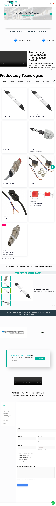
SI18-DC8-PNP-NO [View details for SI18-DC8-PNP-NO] (8, 252)
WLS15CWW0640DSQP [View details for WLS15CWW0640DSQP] (37, 116)
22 (10, 258)
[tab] (4, 81)
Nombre (20, 436)
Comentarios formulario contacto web (26, 466)
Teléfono (40, 445)
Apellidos (40, 436)
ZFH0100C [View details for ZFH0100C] (33, 149)
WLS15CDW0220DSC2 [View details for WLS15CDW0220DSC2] (9, 116)
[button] (54, 305)
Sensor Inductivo (33, 201)
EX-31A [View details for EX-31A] (32, 184)
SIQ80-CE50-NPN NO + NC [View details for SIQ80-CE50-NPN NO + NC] (38, 203)
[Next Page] (13, 258)
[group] (28, 40)
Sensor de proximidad (6, 216)
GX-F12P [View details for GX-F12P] (5, 218)
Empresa (20, 445)
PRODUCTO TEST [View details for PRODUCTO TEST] (8, 149)
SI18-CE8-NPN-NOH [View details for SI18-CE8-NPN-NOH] (9, 184)
